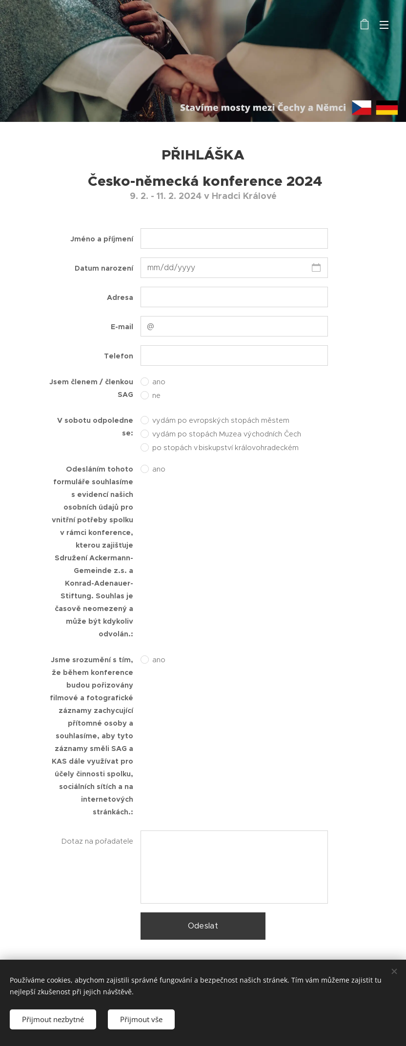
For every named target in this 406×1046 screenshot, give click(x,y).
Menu (384, 24)
